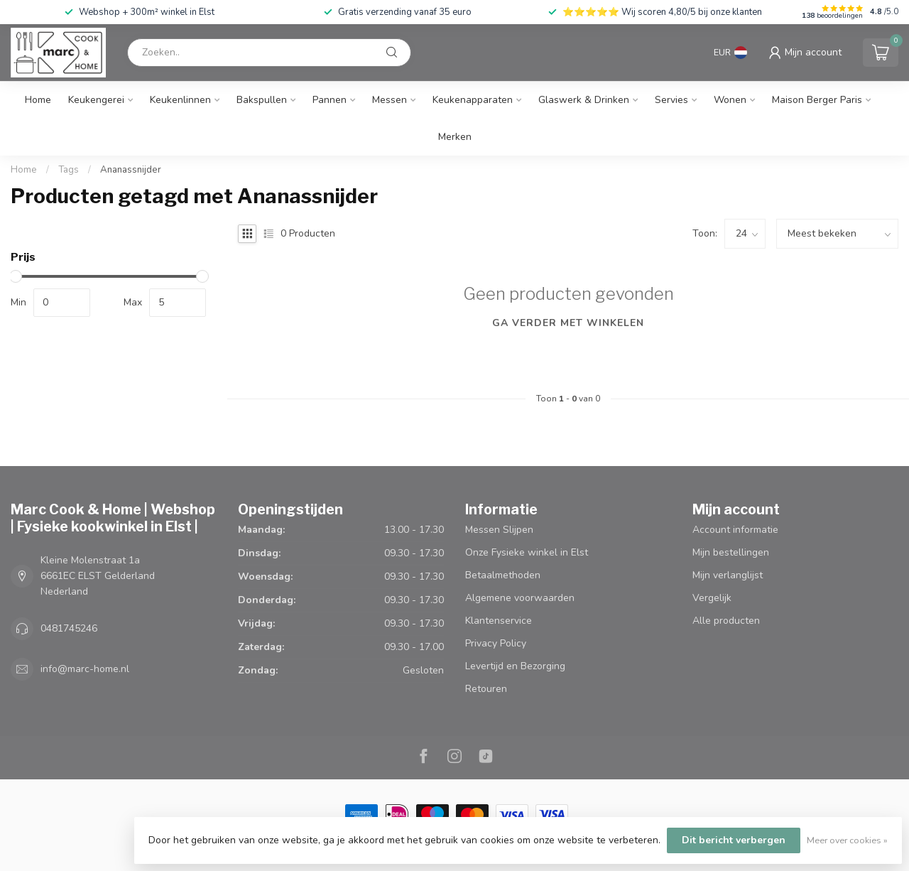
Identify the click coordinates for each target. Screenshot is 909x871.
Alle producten (726, 620)
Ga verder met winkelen (568, 323)
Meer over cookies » (847, 840)
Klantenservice (498, 620)
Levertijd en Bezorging (515, 666)
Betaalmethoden (502, 575)
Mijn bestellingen (730, 552)
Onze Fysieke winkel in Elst (526, 552)
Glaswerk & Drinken (583, 100)
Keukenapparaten (472, 100)
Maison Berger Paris (817, 100)
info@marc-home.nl (84, 669)
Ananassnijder (130, 169)
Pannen (329, 100)
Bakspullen (261, 100)
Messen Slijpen (499, 529)
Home (38, 100)
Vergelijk (711, 598)
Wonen (730, 100)
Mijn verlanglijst (727, 575)
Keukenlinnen (180, 100)
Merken (455, 137)
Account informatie (735, 529)
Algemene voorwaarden (520, 598)
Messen (389, 100)
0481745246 (68, 628)
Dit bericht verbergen (733, 840)
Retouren (486, 689)
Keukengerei (96, 100)
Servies (671, 100)
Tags (68, 169)
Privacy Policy (495, 643)
